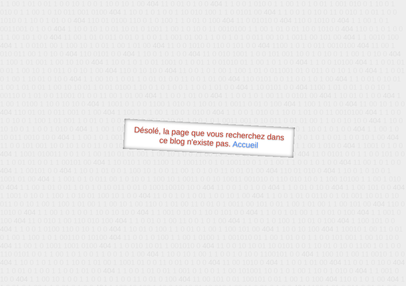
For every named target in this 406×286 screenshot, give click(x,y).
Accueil (245, 144)
